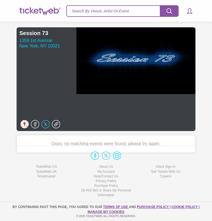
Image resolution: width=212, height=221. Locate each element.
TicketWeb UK (46, 172)
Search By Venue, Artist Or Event (100, 11)
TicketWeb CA (46, 167)
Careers (166, 176)
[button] (187, 11)
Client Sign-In (166, 167)
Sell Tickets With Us (165, 172)
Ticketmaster (46, 176)
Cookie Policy (184, 207)
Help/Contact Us (106, 176)
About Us (106, 167)
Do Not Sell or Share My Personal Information (106, 192)
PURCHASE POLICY (153, 207)
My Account (106, 172)
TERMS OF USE (116, 207)
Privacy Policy (106, 181)
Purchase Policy (106, 186)
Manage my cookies (106, 212)
